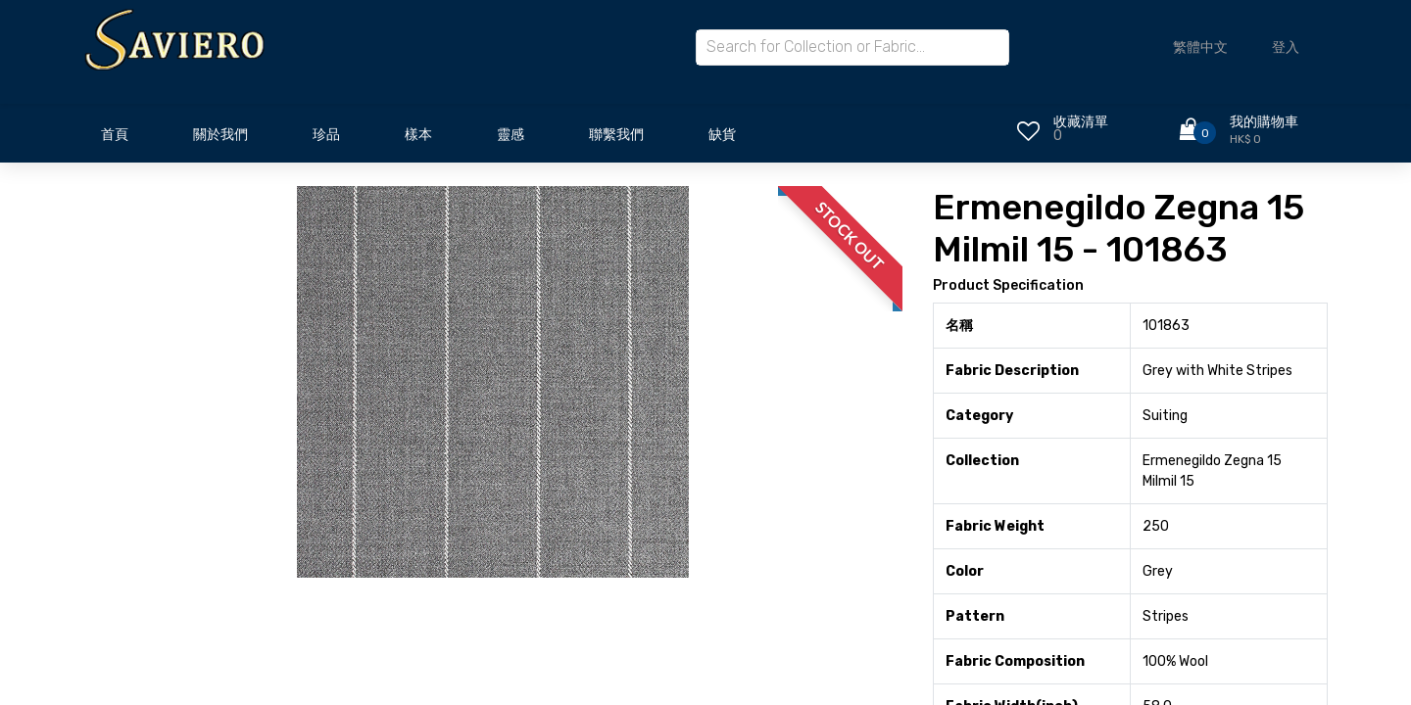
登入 (1285, 47)
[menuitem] (114, 140)
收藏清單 (1080, 122)
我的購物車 (1264, 122)
